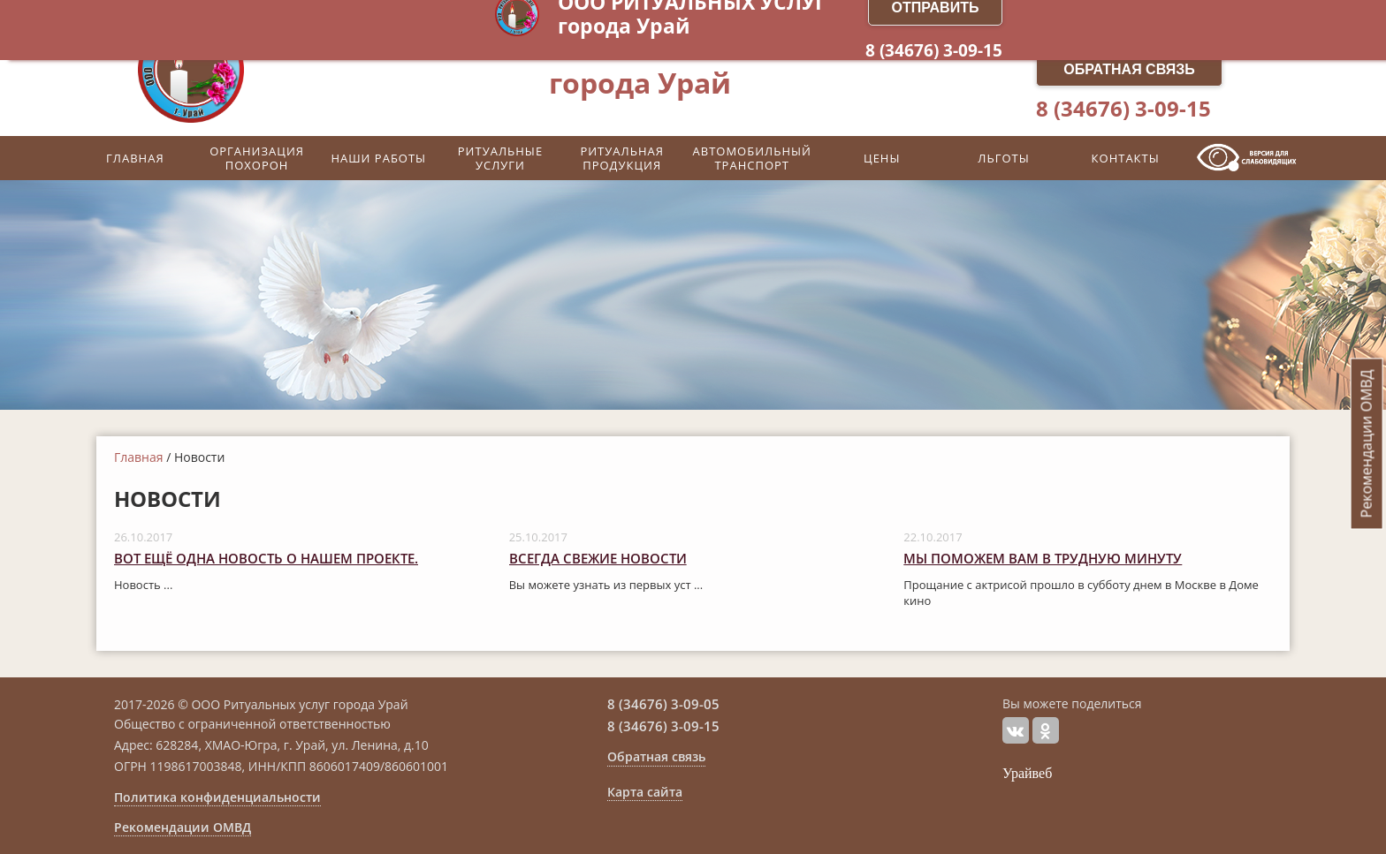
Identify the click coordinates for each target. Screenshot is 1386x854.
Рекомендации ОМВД (182, 827)
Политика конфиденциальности (217, 797)
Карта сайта (644, 792)
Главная (139, 457)
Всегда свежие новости (598, 558)
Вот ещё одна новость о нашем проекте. (266, 558)
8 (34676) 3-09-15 (1123, 108)
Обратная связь (1129, 69)
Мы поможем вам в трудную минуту (1042, 558)
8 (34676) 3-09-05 (663, 704)
